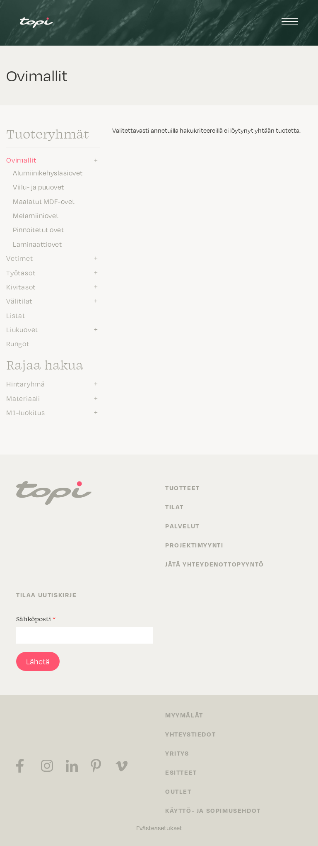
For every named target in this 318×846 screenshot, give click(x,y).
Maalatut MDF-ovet (44, 201)
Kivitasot (21, 287)
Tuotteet (182, 487)
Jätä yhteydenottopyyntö (214, 564)
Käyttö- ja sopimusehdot (213, 810)
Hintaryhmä (25, 384)
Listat (15, 315)
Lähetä (38, 661)
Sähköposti (35, 619)
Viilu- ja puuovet (38, 187)
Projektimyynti (194, 545)
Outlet (178, 791)
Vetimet (19, 258)
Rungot (17, 344)
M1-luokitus (25, 412)
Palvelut (182, 526)
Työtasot (20, 273)
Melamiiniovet (36, 216)
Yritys (177, 753)
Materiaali (23, 398)
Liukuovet (22, 330)
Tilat (174, 507)
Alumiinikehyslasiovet (48, 173)
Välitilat (19, 301)
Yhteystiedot (190, 734)
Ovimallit (21, 160)
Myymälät (184, 715)
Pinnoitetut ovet (38, 230)
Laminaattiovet (37, 244)
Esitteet (181, 772)
